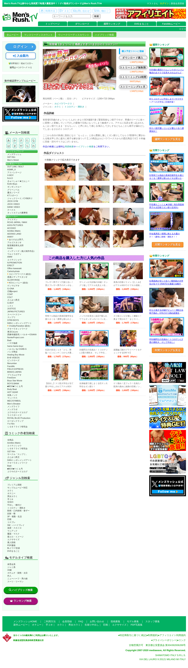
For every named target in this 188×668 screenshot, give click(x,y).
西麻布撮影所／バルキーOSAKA (22, 334)
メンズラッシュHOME (25, 621)
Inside (10, 248)
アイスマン (12, 219)
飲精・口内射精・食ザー (18, 510)
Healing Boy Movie (15, 355)
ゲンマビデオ (13, 286)
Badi (9, 340)
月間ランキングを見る (167, 244)
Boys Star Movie (14, 380)
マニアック (12, 531)
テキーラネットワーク (17, 329)
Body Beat (12, 389)
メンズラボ (12, 409)
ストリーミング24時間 (133, 77)
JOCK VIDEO (13, 204)
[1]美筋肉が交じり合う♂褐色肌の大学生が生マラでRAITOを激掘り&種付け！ (166, 284)
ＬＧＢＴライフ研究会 (17, 427)
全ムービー (13, 34)
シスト (10, 306)
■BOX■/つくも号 (15, 386)
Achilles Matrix (14, 231)
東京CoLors (12, 332)
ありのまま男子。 (16, 239)
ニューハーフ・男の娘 (17, 578)
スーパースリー (14, 314)
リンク (182, 640)
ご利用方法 (48, 11)
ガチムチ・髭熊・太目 (17, 573)
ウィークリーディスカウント (73, 34)
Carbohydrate (13, 271)
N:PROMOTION (14, 263)
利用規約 (152, 635)
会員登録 (67, 621)
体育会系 (11, 564)
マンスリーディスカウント (38, 34)
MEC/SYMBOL (14, 401)
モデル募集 (133, 621)
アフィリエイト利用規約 (173, 635)
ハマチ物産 (12, 343)
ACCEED (11, 228)
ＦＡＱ (64, 11)
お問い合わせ (81, 11)
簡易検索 (69, 146)
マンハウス (12, 398)
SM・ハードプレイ (16, 525)
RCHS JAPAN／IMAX (17, 222)
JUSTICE (11, 308)
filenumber (12, 363)
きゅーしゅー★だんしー (18, 181)
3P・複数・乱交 (14, 516)
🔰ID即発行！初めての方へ (20, 63)
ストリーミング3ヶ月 (132, 86)
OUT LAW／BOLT (15, 166)
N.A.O (10, 178)
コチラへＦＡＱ (25, 67)
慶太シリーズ (13, 192)
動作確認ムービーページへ (20, 94)
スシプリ (11, 317)
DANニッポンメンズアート (19, 323)
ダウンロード (82, 23)
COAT (10, 294)
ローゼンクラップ (15, 421)
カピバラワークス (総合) (19, 274)
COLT (10, 297)
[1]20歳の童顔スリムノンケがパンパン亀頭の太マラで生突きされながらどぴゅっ (166, 73)
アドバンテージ (14, 172)
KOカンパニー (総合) (17, 283)
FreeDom (11, 378)
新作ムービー (20, 624)
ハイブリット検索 (84, 146)
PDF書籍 (11, 545)
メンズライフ (13, 406)
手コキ (10, 499)
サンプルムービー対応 (17, 488)
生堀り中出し (92, 624)
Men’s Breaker (14, 404)
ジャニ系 (11, 567)
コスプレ (11, 522)
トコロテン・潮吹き (16, 508)
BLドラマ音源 (13, 548)
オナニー (11, 493)
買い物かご (101, 11)
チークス (11, 210)
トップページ (52, 23)
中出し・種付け (14, 505)
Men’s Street (13, 160)
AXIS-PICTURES (15, 225)
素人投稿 (11, 542)
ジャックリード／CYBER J (19, 198)
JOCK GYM (12, 201)
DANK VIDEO (13, 207)
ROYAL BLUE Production (18, 418)
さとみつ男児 (13, 300)
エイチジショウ (14, 260)
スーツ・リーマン (15, 581)
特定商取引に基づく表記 (133, 635)
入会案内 (20, 55)
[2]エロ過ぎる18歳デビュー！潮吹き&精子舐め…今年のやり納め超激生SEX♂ (166, 313)
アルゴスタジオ (14, 242)
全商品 (10, 440)
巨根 (9, 519)
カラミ (10, 490)
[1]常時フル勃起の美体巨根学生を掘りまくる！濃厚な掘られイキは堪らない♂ (166, 178)
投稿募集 (115, 621)
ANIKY (10, 237)
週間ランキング (112, 23)
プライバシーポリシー (164, 640)
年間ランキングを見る (167, 350)
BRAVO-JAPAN (14, 372)
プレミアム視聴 (14, 485)
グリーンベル (13, 190)
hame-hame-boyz (15, 346)
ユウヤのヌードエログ (17, 412)
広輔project (12, 291)
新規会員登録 (177, 3)
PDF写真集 (137, 624)
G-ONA (10, 288)
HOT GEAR (12, 392)
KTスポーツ (12, 195)
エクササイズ (13, 539)
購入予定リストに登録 (133, 51)
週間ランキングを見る (167, 139)
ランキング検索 (21, 600)
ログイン (164, 3)
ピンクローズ (13, 360)
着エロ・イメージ (15, 537)
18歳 (9, 570)
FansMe (11, 366)
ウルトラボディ (14, 254)
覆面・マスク (13, 534)
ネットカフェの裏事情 (17, 213)
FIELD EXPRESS (15, 369)
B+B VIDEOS (13, 357)
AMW (9, 257)
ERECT (10, 265)
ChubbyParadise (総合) (18, 326)
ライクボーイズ (14, 415)
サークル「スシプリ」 (17, 454)
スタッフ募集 (152, 621)
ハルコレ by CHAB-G (17, 349)
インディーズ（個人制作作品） (21, 251)
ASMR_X (11, 169)
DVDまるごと (141, 23)
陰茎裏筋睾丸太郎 (15, 245)
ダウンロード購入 (132, 57)
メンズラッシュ (14, 154)
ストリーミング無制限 (133, 67)
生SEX (10, 502)
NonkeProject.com (15, 337)
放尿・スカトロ (14, 528)
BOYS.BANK (13, 383)
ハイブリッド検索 (104, 34)
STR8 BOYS (13, 320)
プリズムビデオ (14, 375)
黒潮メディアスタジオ (17, 277)
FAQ (80, 621)
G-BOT (10, 303)
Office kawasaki (14, 268)
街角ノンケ (12, 395)
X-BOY (10, 175)
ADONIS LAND (14, 234)
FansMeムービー (171, 23)
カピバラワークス (63, 103)
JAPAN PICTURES (16, 311)
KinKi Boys (12, 184)
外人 (9, 576)
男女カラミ (12, 496)
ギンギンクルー (14, 187)
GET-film (11, 157)
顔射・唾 (11, 513)
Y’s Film (11, 424)
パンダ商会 (12, 352)
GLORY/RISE (13, 280)
